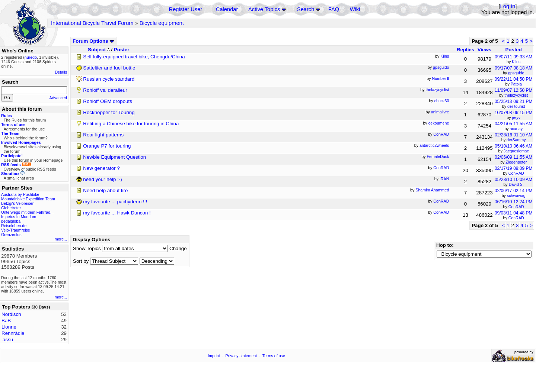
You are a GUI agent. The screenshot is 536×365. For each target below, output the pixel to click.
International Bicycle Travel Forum (92, 23)
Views (485, 49)
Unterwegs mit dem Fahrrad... (27, 212)
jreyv (516, 117)
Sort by (81, 261)
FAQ (333, 9)
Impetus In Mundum (18, 216)
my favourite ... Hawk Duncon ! (116, 213)
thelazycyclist (516, 95)
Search (305, 9)
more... (61, 239)
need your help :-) (102, 179)
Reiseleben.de (13, 225)
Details (61, 72)
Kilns (516, 61)
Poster (121, 49)
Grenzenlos (11, 234)
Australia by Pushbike (20, 194)
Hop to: (445, 245)
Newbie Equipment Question (114, 157)
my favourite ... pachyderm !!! (115, 201)
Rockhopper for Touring (108, 112)
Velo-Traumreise (15, 230)
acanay (516, 128)
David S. (516, 184)
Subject (99, 49)
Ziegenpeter (516, 162)
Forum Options (93, 41)
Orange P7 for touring (107, 146)
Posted (513, 49)
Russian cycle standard (108, 79)
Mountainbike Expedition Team (28, 199)
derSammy (516, 140)
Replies (465, 49)
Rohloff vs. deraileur (105, 90)
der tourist (516, 106)
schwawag (516, 195)
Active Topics (264, 9)
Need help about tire (105, 190)
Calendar (227, 9)
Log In (508, 6)
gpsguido (516, 73)
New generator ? (101, 168)
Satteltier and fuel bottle (109, 68)
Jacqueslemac (516, 151)
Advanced (58, 98)
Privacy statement (241, 355)
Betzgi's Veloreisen (18, 203)
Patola (516, 84)
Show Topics (87, 248)
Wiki (355, 9)
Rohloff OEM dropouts (107, 101)
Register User (185, 9)
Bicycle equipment (162, 23)
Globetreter (11, 208)
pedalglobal (11, 221)
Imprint (214, 355)
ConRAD (516, 173)
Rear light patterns (103, 135)
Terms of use (273, 355)
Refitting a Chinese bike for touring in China (131, 123)
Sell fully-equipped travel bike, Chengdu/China (134, 56)
